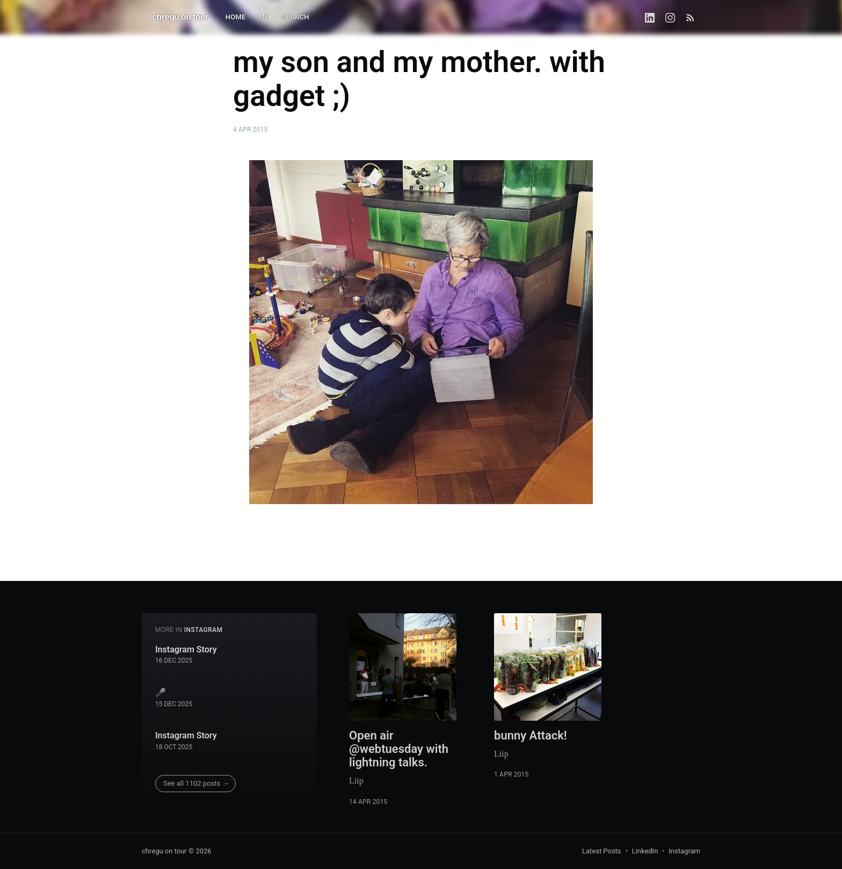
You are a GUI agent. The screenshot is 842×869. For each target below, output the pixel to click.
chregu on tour (180, 16)
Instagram (684, 851)
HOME (236, 17)
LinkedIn (645, 851)
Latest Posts (601, 851)
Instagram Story (186, 649)
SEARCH (295, 17)
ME (264, 17)
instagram (203, 630)
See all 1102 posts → (196, 783)
